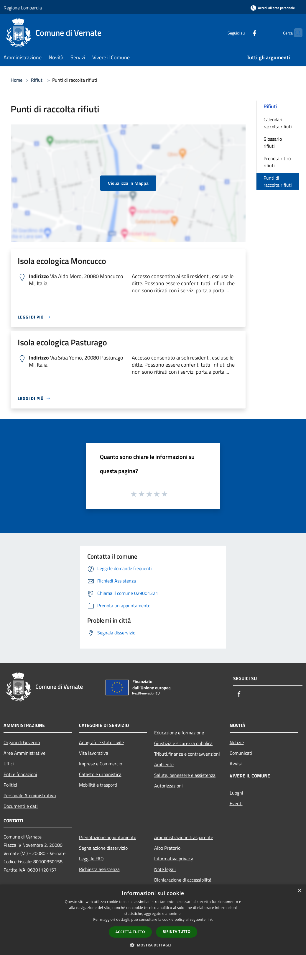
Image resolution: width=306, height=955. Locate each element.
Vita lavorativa (93, 753)
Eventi (236, 803)
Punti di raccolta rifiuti (278, 181)
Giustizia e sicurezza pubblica (183, 743)
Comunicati (241, 753)
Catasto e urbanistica (100, 774)
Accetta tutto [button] (130, 931)
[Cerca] (295, 33)
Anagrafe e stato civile (101, 742)
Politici (10, 784)
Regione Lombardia (23, 7)
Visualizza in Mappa (128, 183)
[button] (153, 945)
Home (16, 79)
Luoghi (236, 792)
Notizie (237, 742)
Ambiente (164, 764)
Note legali (165, 869)
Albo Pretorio (167, 847)
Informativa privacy (173, 858)
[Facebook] (243, 33)
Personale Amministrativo (30, 795)
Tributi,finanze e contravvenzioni (187, 753)
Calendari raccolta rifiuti (278, 123)
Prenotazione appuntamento (107, 837)
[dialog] (153, 920)
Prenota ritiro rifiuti (277, 162)
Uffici (9, 763)
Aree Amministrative (24, 753)
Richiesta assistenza (99, 869)
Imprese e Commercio (100, 763)
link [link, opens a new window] (210, 919)
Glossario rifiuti (273, 142)
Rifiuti (37, 79)
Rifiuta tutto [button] (177, 931)
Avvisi (236, 763)
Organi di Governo (22, 742)
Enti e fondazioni (20, 774)
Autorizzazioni (168, 785)
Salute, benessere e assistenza (184, 775)
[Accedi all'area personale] (272, 8)
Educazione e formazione (179, 732)
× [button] (299, 891)
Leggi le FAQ (91, 858)
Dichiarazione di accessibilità (182, 879)
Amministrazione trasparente (183, 837)
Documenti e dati (21, 806)
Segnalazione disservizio (103, 847)
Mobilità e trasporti (98, 784)
